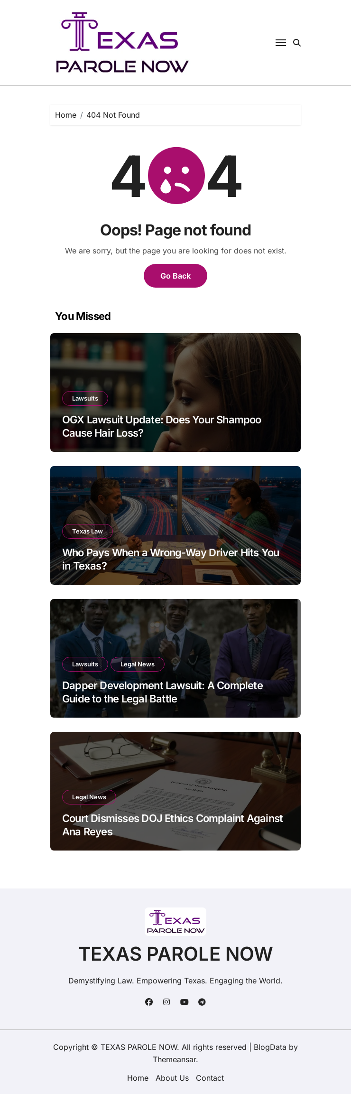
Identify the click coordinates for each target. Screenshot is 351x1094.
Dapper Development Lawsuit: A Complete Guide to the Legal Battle (162, 692)
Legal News (137, 664)
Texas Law (87, 531)
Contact (210, 1078)
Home (137, 1078)
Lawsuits (85, 398)
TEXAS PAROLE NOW (175, 953)
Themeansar (174, 1059)
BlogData (270, 1047)
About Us (172, 1078)
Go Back (175, 276)
